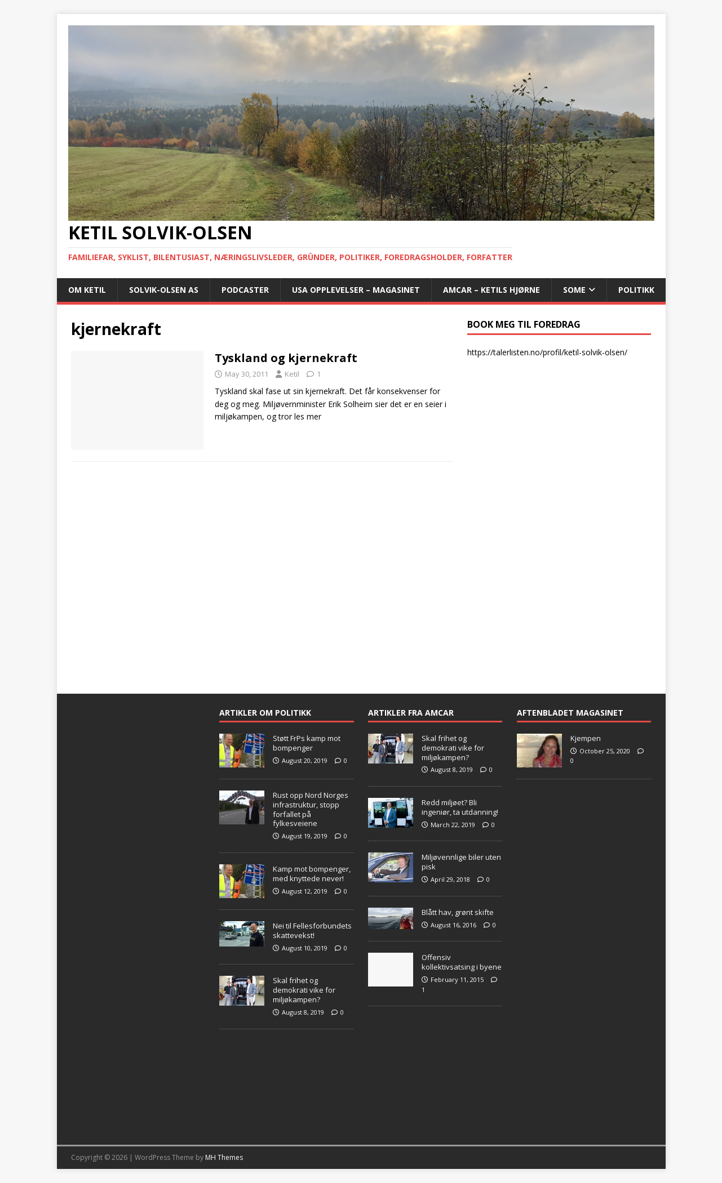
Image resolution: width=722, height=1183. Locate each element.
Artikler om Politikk (265, 712)
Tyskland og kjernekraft (286, 357)
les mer (307, 416)
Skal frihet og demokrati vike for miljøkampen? (304, 990)
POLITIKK (636, 289)
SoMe (574, 289)
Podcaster (245, 289)
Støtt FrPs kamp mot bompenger (306, 743)
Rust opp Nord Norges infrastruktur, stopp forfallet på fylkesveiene (310, 809)
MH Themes (224, 1157)
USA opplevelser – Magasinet (356, 289)
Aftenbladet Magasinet (570, 712)
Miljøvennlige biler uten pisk (461, 862)
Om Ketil (87, 289)
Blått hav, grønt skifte (458, 912)
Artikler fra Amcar (411, 712)
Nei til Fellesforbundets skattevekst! (312, 930)
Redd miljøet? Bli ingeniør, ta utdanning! (460, 807)
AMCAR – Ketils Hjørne (491, 289)
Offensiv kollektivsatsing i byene (462, 962)
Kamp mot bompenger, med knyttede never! (312, 873)
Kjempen (585, 738)
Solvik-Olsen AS (163, 289)
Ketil (292, 374)
